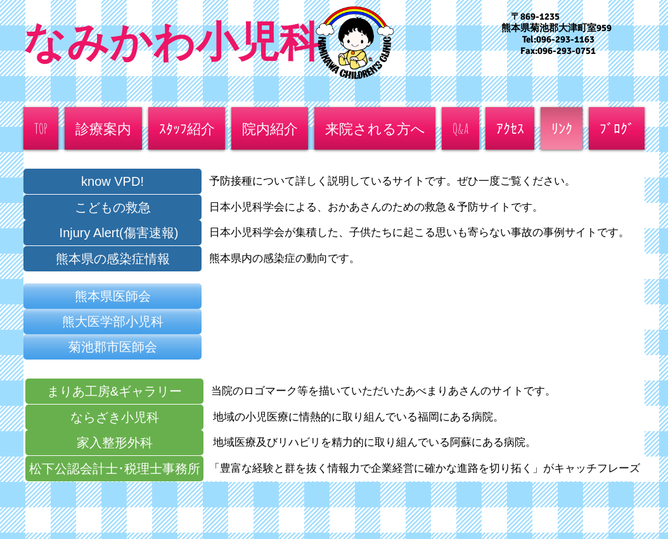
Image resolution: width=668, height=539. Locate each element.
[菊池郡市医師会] (112, 347)
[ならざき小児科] (114, 417)
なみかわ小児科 (172, 41)
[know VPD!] (112, 181)
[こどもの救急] (112, 207)
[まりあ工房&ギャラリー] (114, 391)
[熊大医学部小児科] (112, 321)
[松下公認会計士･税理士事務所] (114, 468)
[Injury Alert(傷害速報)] (112, 232)
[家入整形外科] (114, 442)
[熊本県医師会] (112, 296)
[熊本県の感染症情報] (112, 258)
